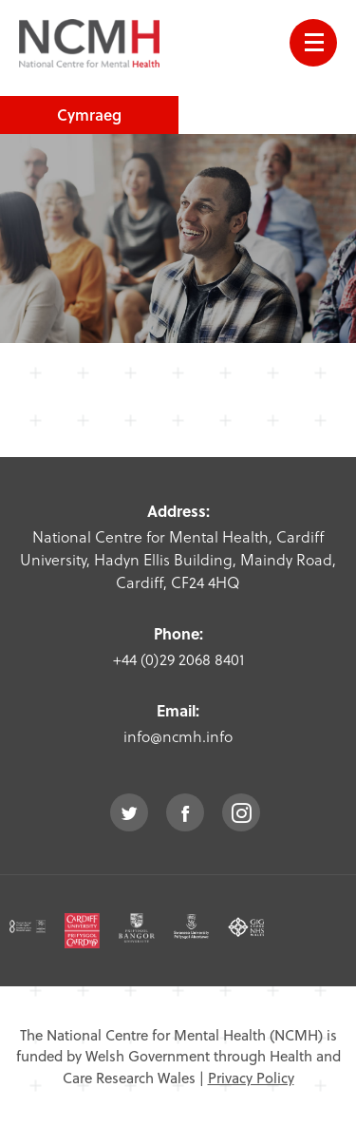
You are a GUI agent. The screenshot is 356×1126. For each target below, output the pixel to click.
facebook (185, 812)
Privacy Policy (251, 1077)
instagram (241, 812)
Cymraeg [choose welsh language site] (89, 114)
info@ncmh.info (178, 736)
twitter (129, 812)
